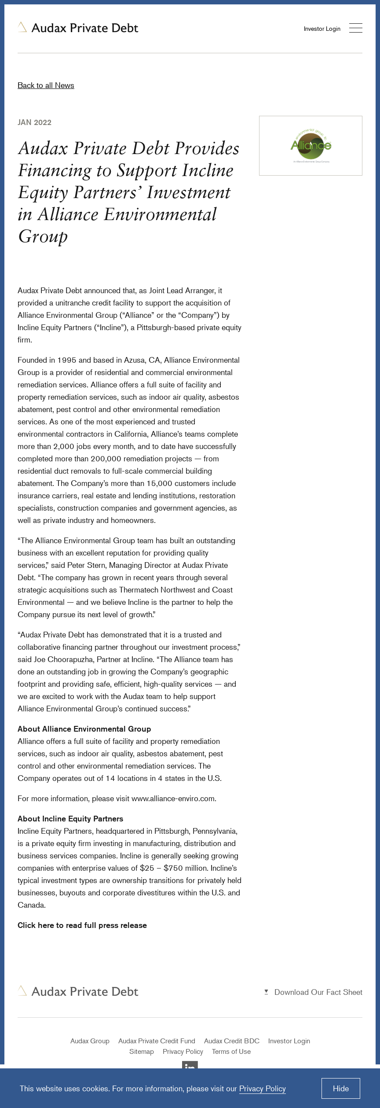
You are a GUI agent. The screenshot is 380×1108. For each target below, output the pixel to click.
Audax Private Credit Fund (156, 1040)
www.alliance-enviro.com (173, 798)
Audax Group (90, 1040)
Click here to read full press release (82, 925)
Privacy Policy (183, 1051)
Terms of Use (231, 1051)
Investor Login (322, 28)
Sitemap (141, 1051)
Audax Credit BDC (231, 1040)
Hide (341, 1088)
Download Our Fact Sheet (318, 992)
